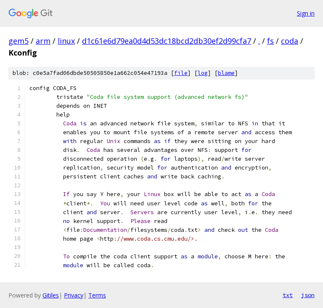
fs (270, 41)
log (203, 73)
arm (43, 41)
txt (288, 295)
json (308, 295)
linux (66, 41)
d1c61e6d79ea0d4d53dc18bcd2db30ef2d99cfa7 (166, 41)
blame (226, 73)
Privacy (73, 295)
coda (289, 41)
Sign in (306, 13)
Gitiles (50, 295)
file (181, 73)
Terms (97, 295)
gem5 (18, 41)
